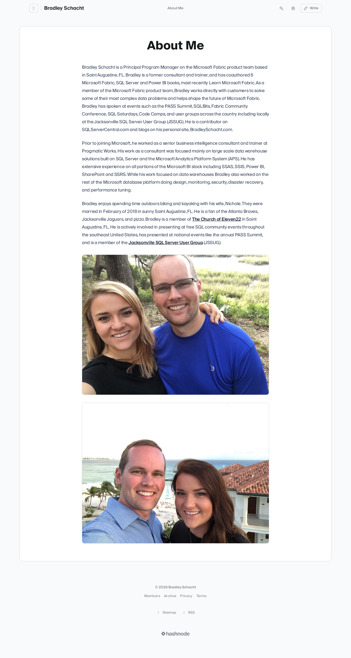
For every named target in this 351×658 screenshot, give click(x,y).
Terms (201, 596)
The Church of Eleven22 (216, 219)
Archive (170, 596)
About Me (175, 8)
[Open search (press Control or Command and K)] (281, 8)
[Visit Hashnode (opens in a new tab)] (175, 634)
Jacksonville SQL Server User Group (165, 243)
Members (152, 596)
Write (311, 8)
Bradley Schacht (64, 8)
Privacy (186, 596)
